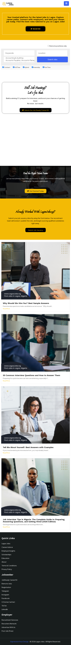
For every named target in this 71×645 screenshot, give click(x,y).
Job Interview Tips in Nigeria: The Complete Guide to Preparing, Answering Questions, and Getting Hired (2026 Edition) (34, 520)
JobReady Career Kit (9, 580)
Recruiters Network (9, 624)
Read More (6, 309)
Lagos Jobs (6, 543)
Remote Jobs (7, 584)
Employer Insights (8, 551)
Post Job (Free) (7, 631)
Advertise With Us (8, 627)
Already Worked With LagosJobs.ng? (35, 211)
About (4, 562)
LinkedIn (5, 609)
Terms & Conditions (9, 565)
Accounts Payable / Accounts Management (19, 60)
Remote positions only (58, 46)
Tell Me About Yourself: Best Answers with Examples (28, 447)
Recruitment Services (10, 620)
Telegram (5, 591)
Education (5, 558)
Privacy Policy (7, 569)
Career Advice (7, 547)
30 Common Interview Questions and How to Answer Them (31, 375)
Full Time (16, 67)
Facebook (6, 598)
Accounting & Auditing (19, 58)
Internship (36, 67)
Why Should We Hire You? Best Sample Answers (26, 303)
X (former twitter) (8, 602)
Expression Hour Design (19, 641)
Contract (6, 67)
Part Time (46, 67)
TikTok (4, 606)
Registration (6, 587)
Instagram (5, 595)
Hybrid (26, 67)
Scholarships (6, 554)
